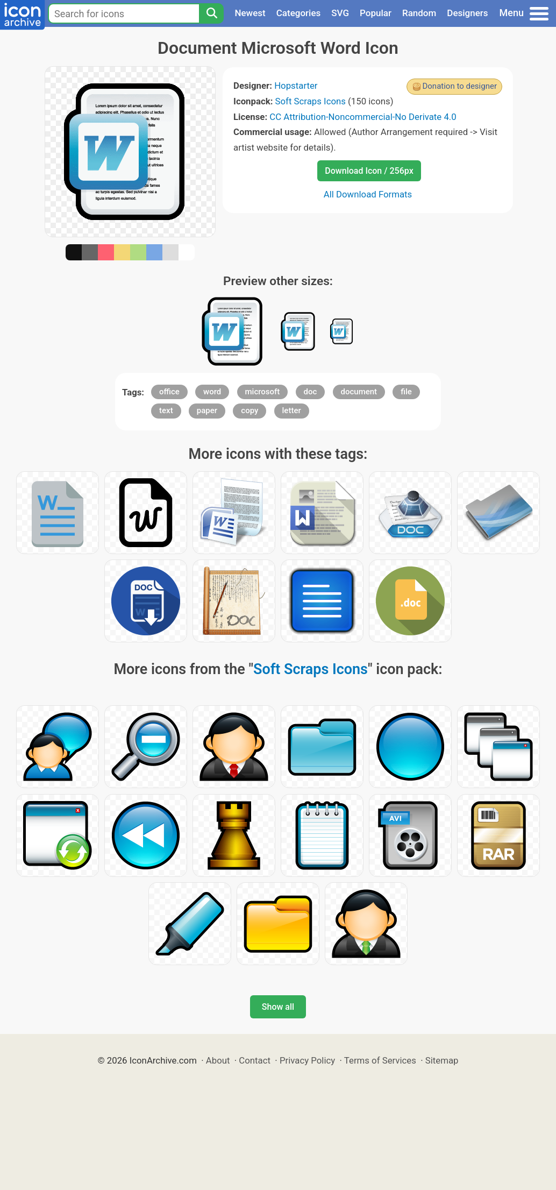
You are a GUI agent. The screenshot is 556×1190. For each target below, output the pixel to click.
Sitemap (442, 1060)
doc (310, 391)
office (169, 391)
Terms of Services (380, 1060)
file (406, 391)
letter (291, 410)
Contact (254, 1060)
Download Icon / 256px (369, 171)
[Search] (211, 13)
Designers (467, 13)
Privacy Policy (307, 1060)
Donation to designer (459, 86)
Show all (278, 1007)
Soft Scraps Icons (310, 101)
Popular (375, 13)
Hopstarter (295, 85)
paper (207, 410)
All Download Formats (368, 194)
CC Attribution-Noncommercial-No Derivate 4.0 (362, 116)
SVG (340, 13)
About (218, 1060)
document (359, 391)
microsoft (262, 391)
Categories (298, 13)
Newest (249, 13)
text (166, 410)
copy (249, 410)
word (212, 391)
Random (419, 13)
